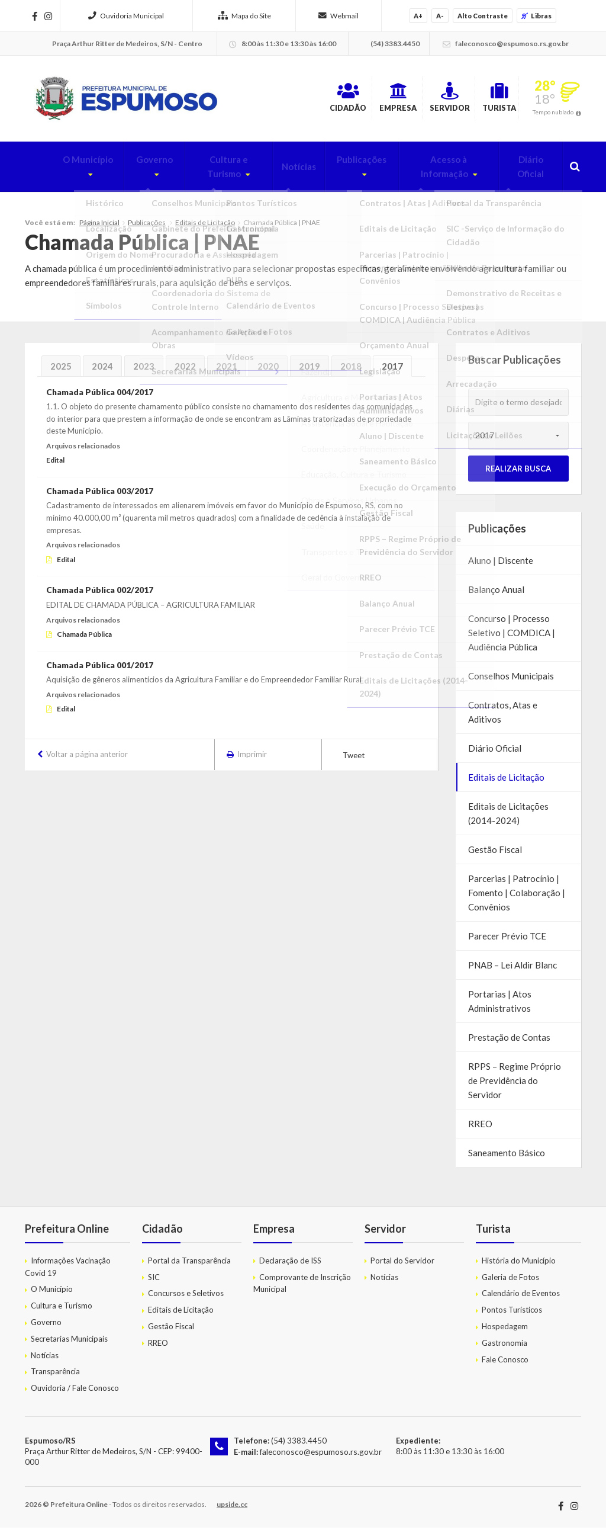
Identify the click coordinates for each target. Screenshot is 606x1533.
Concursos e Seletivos (186, 1299)
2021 (226, 371)
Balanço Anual (496, 594)
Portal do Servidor (402, 1266)
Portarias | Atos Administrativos (499, 1006)
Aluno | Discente (500, 565)
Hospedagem (505, 1331)
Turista (487, 100)
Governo (120, 172)
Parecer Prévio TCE (507, 941)
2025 (61, 371)
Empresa (346, 100)
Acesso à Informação (432, 172)
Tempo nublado (553, 114)
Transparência (55, 1377)
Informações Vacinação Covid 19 (68, 1272)
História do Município (519, 1266)
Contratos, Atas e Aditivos (502, 717)
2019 (309, 371)
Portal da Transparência (189, 1266)
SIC (154, 1282)
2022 (185, 371)
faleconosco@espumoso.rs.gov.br (318, 1457)
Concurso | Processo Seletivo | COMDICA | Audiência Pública (511, 638)
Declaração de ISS (290, 1266)
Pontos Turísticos (512, 1315)
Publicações (338, 172)
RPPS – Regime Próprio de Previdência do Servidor (514, 1085)
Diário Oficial (527, 172)
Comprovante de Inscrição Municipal (302, 1289)
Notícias (280, 172)
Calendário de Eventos (521, 1299)
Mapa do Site (244, 15)
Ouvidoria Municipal (126, 15)
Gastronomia (504, 1348)
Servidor (417, 100)
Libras (536, 16)
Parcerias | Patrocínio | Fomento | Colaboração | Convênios (516, 898)
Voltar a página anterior (87, 759)
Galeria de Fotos (510, 1282)
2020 (268, 371)
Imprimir (252, 759)
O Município (52, 172)
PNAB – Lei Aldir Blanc (512, 970)
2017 (392, 371)
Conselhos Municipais (511, 681)
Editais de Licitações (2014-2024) (508, 818)
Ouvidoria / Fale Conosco (75, 1394)
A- (440, 16)
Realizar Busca (518, 474)
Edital (55, 465)
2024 (102, 371)
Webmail (338, 15)
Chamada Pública (84, 639)
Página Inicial (99, 227)
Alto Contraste (482, 16)
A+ (418, 16)
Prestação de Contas (509, 1042)
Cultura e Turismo (201, 172)
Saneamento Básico (506, 1158)
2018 (351, 371)
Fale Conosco (505, 1365)
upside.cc (232, 1509)
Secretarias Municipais (69, 1344)
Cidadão (277, 100)
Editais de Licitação (205, 227)
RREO (480, 1129)
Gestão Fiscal (495, 854)
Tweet (354, 760)
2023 (143, 371)
